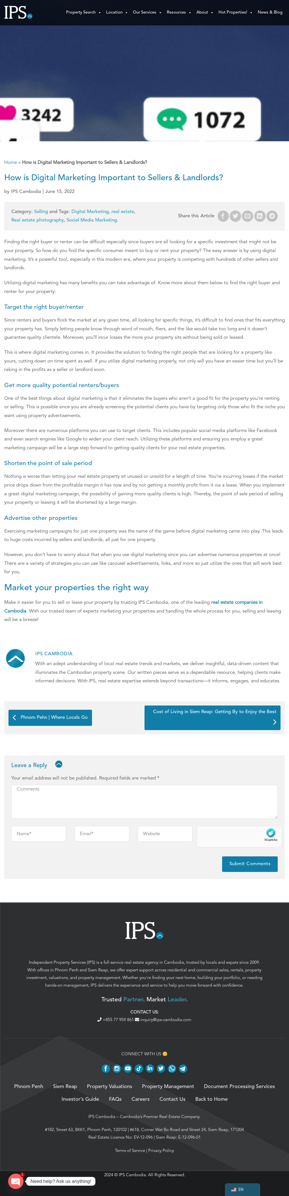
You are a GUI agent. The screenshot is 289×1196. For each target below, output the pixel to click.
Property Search (84, 12)
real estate (122, 211)
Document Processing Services (239, 1086)
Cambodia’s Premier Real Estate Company (159, 1116)
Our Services (147, 12)
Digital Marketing (90, 211)
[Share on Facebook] (223, 216)
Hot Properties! (235, 12)
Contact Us (172, 1099)
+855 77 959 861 (116, 1019)
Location (117, 12)
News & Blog (270, 12)
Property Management (168, 1086)
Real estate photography (37, 220)
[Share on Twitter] (235, 216)
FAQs (115, 1099)
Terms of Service (130, 1150)
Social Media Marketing (92, 220)
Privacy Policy (161, 1150)
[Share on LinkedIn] (260, 216)
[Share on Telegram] (272, 216)
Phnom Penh (66, 970)
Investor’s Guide (80, 1099)
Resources (179, 12)
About (205, 12)
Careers (141, 1099)
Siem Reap (98, 970)
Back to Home (211, 1099)
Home (10, 162)
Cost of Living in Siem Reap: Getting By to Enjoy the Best (214, 716)
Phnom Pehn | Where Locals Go (50, 717)
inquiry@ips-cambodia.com (163, 1019)
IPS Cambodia (101, 1116)
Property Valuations (109, 1086)
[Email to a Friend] (247, 216)
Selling (41, 211)
